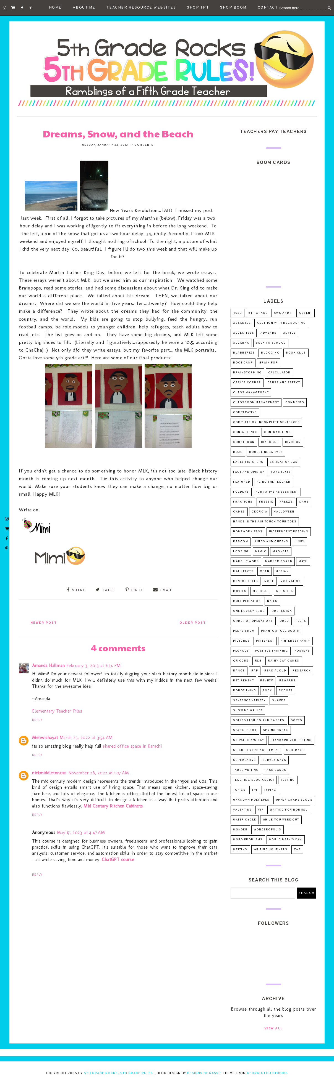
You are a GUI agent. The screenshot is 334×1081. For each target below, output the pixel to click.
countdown (244, 442)
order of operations (253, 621)
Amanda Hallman (48, 664)
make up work (246, 561)
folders (241, 492)
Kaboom (240, 541)
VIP (261, 810)
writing (240, 849)
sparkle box (245, 730)
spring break (275, 730)
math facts (243, 571)
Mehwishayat (45, 737)
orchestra (282, 611)
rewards (287, 680)
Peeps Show (244, 631)
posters (302, 651)
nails (272, 601)
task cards (275, 770)
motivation (290, 581)
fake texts (281, 472)
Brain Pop (268, 363)
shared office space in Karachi (132, 745)
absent (305, 313)
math (303, 561)
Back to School (271, 343)
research (302, 671)
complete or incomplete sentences (266, 422)
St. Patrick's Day (248, 740)
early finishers (248, 462)
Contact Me (271, 7)
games (239, 512)
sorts (296, 720)
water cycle (244, 820)
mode (269, 581)
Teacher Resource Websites (141, 7)
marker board (278, 561)
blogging (270, 353)
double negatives (266, 452)
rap (254, 671)
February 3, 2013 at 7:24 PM (93, 664)
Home (55, 7)
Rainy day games (283, 661)
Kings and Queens (271, 541)
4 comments (142, 145)
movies (239, 591)
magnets (281, 551)
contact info (245, 432)
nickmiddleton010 (49, 772)
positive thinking (271, 651)
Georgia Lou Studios (267, 1073)
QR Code (241, 661)
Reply (37, 719)
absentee (242, 323)
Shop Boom (233, 7)
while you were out (281, 820)
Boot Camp (243, 363)
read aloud (275, 671)
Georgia (260, 512)
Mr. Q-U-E (261, 591)
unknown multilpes (251, 800)
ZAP (297, 849)
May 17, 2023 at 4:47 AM (81, 832)
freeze (286, 502)
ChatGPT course (118, 858)
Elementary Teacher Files (57, 710)
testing (288, 780)
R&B (258, 661)
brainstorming (247, 373)
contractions (277, 432)
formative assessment (276, 492)
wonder (240, 830)
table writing (246, 770)
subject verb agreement (256, 750)
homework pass (248, 531)
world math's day (285, 839)
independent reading (289, 531)
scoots (286, 690)
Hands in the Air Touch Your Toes (264, 522)
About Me (84, 7)
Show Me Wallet (248, 710)
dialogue (270, 442)
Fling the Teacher (274, 482)
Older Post (191, 622)
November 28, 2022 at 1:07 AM (98, 772)
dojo (238, 452)
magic (261, 551)
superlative (244, 760)
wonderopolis (267, 830)
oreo (284, 621)
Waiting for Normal (288, 810)
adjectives (243, 333)
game (304, 502)
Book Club (296, 353)
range (239, 671)
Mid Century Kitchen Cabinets (113, 805)
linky (299, 541)
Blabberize (244, 353)
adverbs (268, 333)
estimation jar (284, 462)
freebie (266, 502)
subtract (295, 750)
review (266, 680)
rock (267, 690)
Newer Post (45, 622)
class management (251, 392)
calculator (279, 373)
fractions (243, 502)
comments (294, 402)
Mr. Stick (284, 591)
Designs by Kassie (204, 1073)
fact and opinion (249, 472)
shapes (279, 700)
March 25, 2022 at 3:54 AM (86, 737)
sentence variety (249, 700)
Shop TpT (198, 7)
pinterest (265, 641)
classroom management (256, 402)
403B (237, 313)
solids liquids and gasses (259, 720)
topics (239, 790)
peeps (301, 621)
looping (241, 551)
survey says (274, 760)
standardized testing (291, 740)
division (293, 442)
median (282, 571)
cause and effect (283, 382)
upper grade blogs (294, 800)
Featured (241, 482)
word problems (248, 839)
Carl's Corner (247, 382)
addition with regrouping (281, 323)
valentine (242, 810)
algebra (241, 343)
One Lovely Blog (249, 611)
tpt (255, 790)
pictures (241, 641)
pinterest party (295, 641)
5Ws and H (283, 313)
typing (270, 790)
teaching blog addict (253, 780)
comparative (245, 412)
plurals (241, 651)
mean (264, 571)
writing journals (271, 849)
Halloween (284, 512)
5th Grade (258, 313)
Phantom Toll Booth (280, 631)
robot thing (244, 690)
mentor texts (245, 581)
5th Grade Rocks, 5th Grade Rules (118, 1073)
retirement (243, 680)
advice (289, 333)
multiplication (247, 601)
